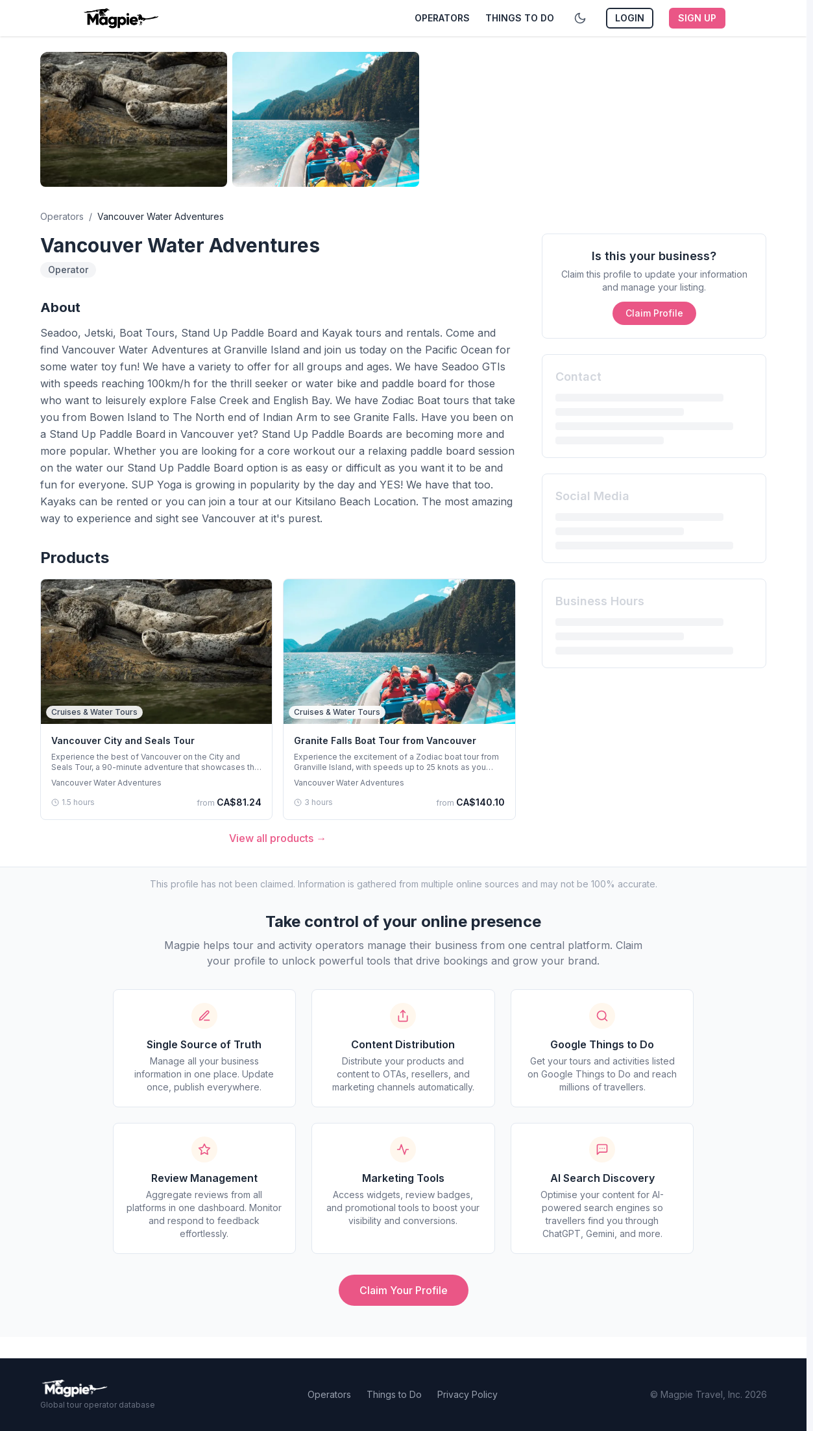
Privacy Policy (467, 1394)
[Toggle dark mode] (580, 18)
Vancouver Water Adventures (106, 783)
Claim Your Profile (403, 1290)
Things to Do (519, 17)
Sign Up (697, 17)
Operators (442, 17)
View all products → (277, 838)
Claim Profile (654, 313)
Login (629, 17)
